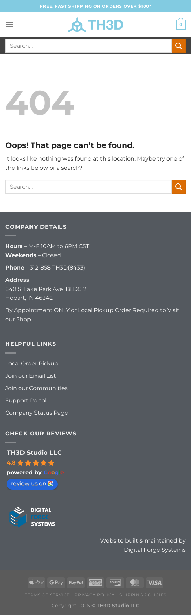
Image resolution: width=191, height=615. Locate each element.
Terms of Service (47, 594)
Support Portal (25, 400)
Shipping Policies (142, 594)
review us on (32, 483)
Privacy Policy (94, 594)
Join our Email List (30, 376)
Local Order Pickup (31, 363)
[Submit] (179, 45)
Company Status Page (36, 412)
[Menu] (9, 24)
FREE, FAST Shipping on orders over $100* (95, 6)
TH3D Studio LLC (34, 453)
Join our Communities (36, 388)
